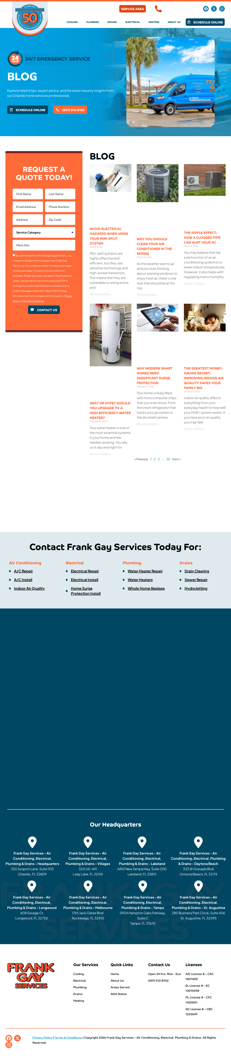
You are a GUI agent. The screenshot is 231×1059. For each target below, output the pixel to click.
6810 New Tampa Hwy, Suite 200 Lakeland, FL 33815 (142, 863)
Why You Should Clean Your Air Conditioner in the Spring (154, 246)
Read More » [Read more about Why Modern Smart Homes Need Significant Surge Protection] (147, 424)
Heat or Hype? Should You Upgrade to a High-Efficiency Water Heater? (110, 410)
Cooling (72, 22)
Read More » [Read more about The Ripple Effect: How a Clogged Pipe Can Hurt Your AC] (195, 283)
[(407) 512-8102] (158, 8)
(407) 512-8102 (179, 8)
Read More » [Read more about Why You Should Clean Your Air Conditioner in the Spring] (147, 294)
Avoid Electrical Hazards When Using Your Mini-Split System (109, 236)
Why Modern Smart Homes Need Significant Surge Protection (155, 375)
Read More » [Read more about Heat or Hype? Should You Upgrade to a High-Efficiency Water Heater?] (100, 453)
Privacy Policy (42, 1037)
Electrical (132, 22)
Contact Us (159, 964)
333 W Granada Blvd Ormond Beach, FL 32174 (198, 863)
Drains (112, 22)
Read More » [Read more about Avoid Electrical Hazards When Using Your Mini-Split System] (100, 294)
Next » (176, 459)
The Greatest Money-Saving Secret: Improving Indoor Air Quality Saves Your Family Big (204, 377)
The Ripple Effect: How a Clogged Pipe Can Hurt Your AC (202, 237)
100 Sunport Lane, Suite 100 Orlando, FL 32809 (32, 863)
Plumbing (92, 22)
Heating (154, 22)
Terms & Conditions (33, 301)
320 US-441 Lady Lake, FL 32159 (88, 863)
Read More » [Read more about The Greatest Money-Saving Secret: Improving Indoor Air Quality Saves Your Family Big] (195, 428)
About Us (174, 22)
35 (168, 459)
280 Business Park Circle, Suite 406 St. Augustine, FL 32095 (198, 907)
